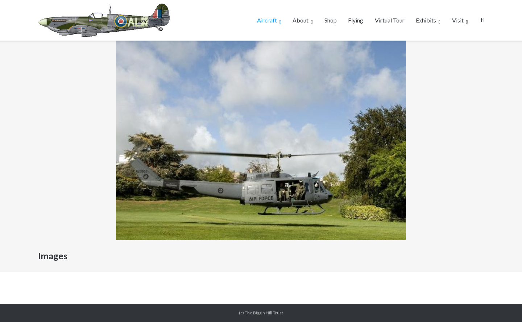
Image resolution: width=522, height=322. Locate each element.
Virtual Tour (390, 20)
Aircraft (267, 20)
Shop (330, 20)
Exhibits (426, 20)
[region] (261, 140)
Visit (458, 20)
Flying (355, 20)
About (300, 20)
